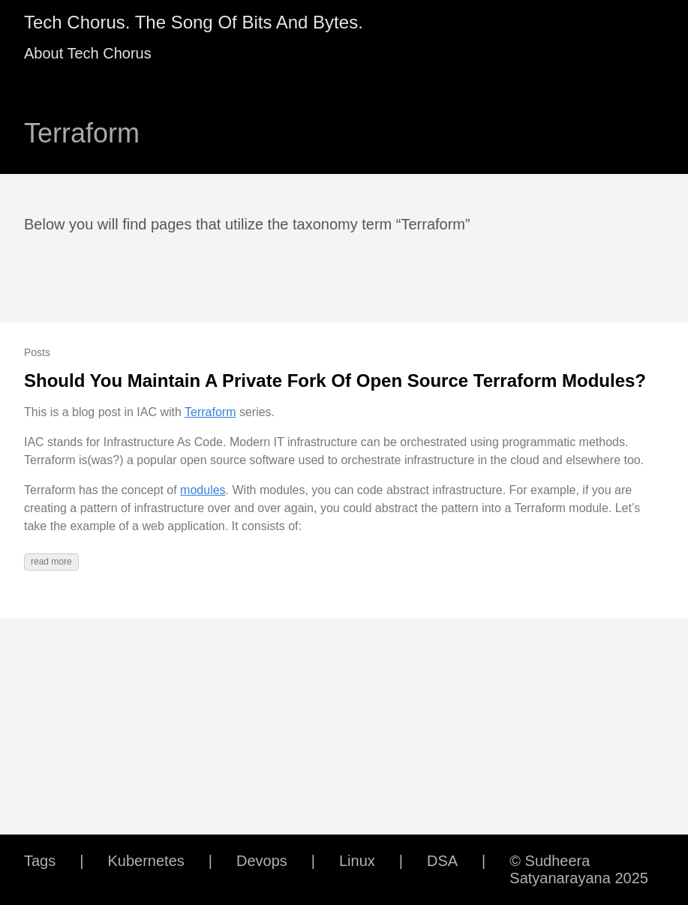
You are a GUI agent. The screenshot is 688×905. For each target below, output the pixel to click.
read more (51, 561)
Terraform (210, 412)
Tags (40, 861)
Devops (261, 861)
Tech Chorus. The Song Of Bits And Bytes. (193, 22)
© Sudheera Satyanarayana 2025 (578, 869)
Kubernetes (145, 861)
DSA (442, 861)
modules (202, 490)
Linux (357, 861)
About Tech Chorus (88, 53)
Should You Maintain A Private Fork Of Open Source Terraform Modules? (335, 380)
